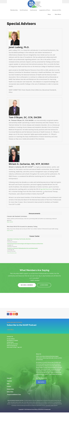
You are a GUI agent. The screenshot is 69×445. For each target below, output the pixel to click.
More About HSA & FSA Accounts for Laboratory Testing (22, 226)
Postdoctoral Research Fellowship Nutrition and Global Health (22, 248)
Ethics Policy (10, 391)
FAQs (8, 383)
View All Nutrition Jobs (12, 253)
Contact (9, 386)
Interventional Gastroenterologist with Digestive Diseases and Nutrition (25, 243)
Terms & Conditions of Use (14, 394)
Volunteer (9, 381)
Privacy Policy (10, 389)
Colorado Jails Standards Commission (17, 216)
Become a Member (27, 285)
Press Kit (9, 378)
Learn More (44, 285)
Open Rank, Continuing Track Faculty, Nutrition (19, 239)
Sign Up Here (41, 382)
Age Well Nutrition (46, 189)
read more (10, 222)
